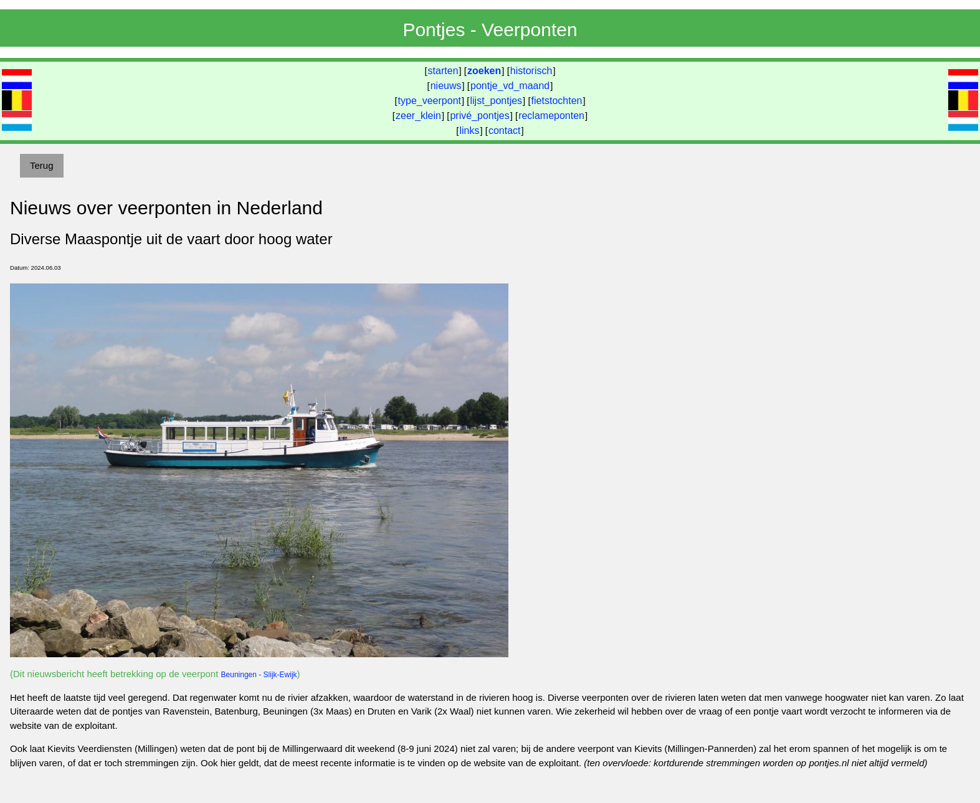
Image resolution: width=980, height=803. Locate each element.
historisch (531, 70)
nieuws (446, 85)
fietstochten (557, 100)
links (469, 130)
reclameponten (551, 115)
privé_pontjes (479, 115)
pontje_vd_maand (509, 85)
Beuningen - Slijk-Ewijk (259, 674)
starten (443, 70)
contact (504, 130)
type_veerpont (429, 100)
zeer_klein (418, 115)
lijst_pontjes (496, 100)
